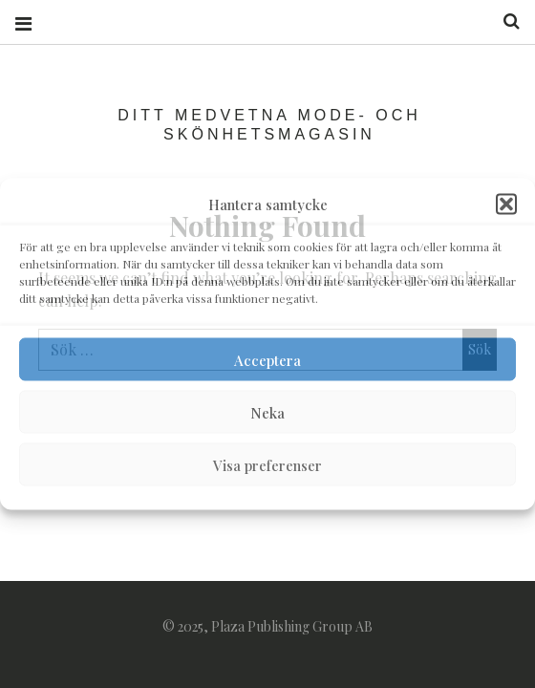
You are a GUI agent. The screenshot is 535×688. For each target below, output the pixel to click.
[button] (506, 204)
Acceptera (267, 359)
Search (504, 21)
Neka (267, 411)
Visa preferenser (267, 464)
